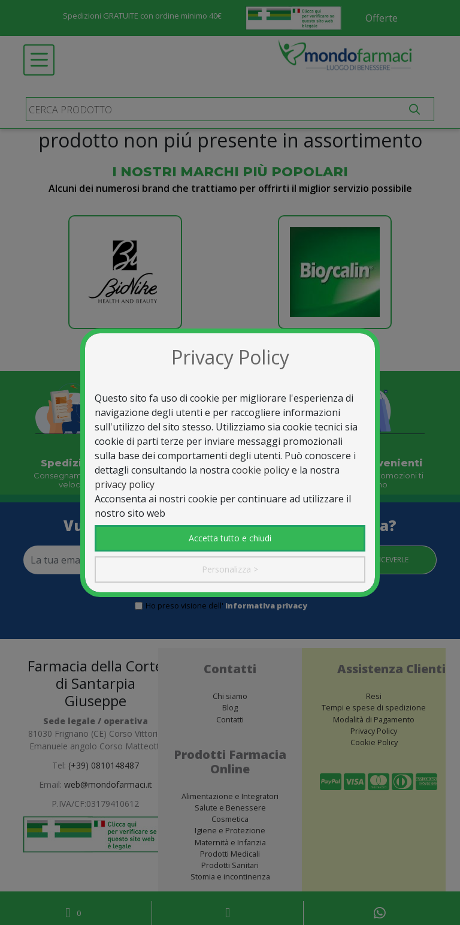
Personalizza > (230, 569)
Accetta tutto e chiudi (230, 538)
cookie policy (260, 470)
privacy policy (125, 484)
